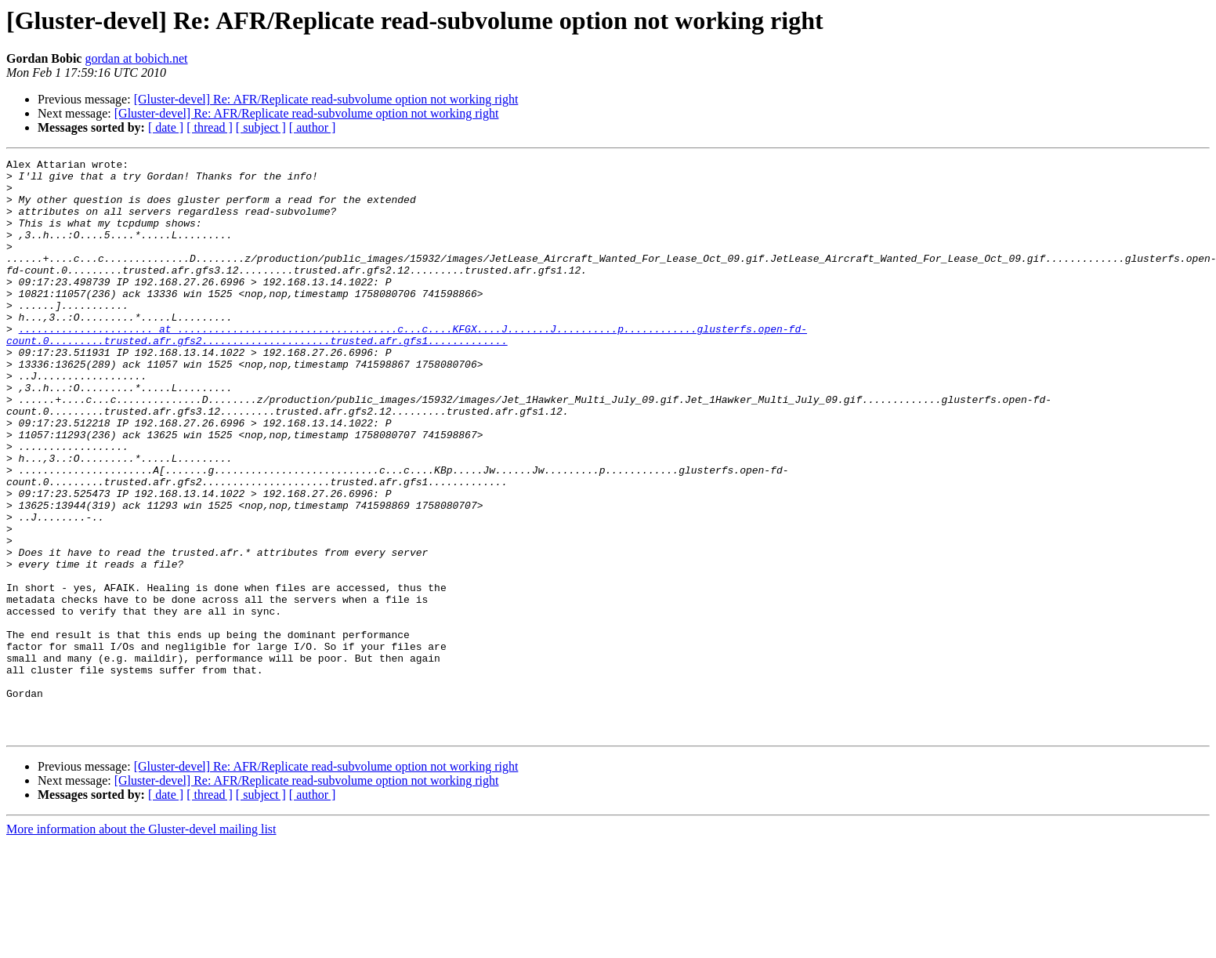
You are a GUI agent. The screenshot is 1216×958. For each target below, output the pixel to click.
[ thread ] (209, 127)
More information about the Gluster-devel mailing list (141, 944)
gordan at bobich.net (136, 58)
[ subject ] (261, 127)
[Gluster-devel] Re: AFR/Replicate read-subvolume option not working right (326, 99)
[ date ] (165, 127)
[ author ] (312, 127)
